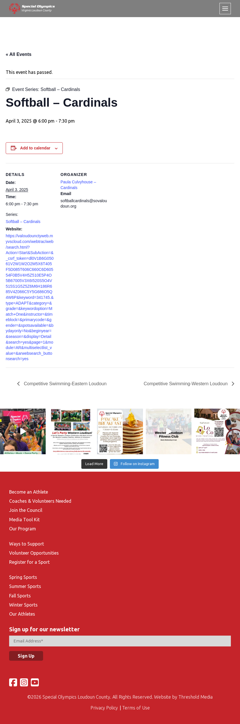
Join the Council (25, 510)
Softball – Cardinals (23, 221)
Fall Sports (20, 595)
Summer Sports (25, 586)
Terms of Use (136, 707)
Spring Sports (23, 577)
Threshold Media (195, 696)
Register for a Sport (29, 562)
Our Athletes (22, 613)
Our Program (22, 528)
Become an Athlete (28, 491)
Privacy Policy (104, 707)
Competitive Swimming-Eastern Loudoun (64, 383)
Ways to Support (26, 543)
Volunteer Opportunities (34, 552)
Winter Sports (23, 604)
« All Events (18, 54)
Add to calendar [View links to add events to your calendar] (35, 148)
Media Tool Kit (24, 519)
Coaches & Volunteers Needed (40, 501)
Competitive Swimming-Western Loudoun (186, 383)
